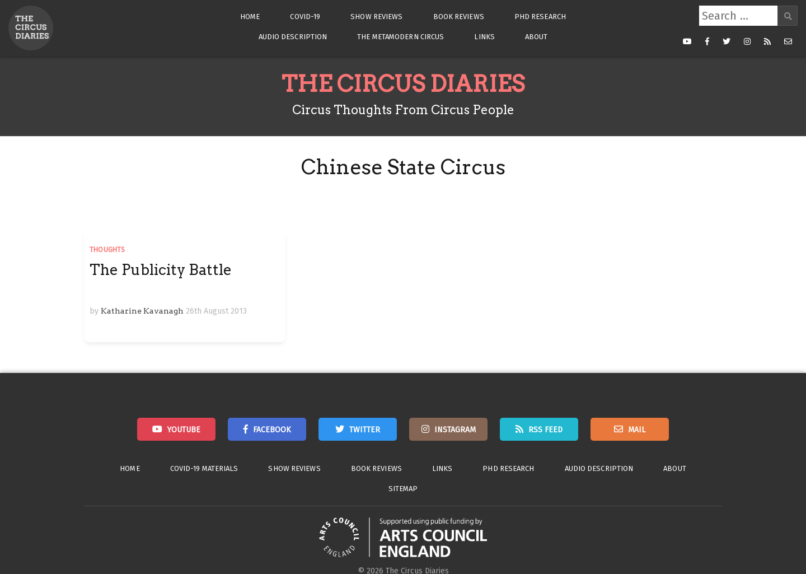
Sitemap (403, 488)
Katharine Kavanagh (142, 310)
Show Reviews (376, 16)
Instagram (455, 430)
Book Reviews (458, 16)
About (536, 36)
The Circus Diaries (403, 84)
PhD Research (540, 16)
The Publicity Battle (161, 269)
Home (250, 16)
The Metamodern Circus (400, 36)
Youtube (183, 430)
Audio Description (293, 36)
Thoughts (107, 250)
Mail (636, 430)
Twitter (364, 430)
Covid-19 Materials (204, 468)
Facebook (272, 430)
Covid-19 (305, 16)
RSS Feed (545, 430)
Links (484, 36)
